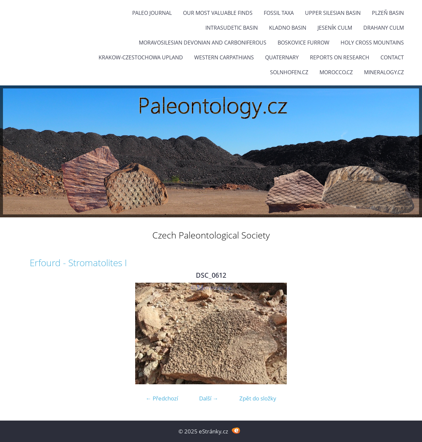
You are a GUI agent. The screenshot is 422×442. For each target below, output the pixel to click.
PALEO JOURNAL (152, 12)
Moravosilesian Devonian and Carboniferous (202, 42)
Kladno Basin (287, 27)
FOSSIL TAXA (279, 12)
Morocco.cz (336, 72)
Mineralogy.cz (384, 72)
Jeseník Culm (334, 27)
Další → (208, 398)
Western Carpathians (224, 57)
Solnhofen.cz (289, 72)
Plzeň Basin (388, 12)
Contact (392, 57)
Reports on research (339, 57)
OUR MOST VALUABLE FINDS (218, 12)
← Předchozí (162, 398)
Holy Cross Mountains (372, 42)
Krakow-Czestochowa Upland (141, 57)
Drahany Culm (383, 27)
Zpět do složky (257, 398)
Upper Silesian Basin (333, 12)
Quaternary (282, 57)
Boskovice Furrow (303, 42)
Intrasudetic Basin (231, 27)
